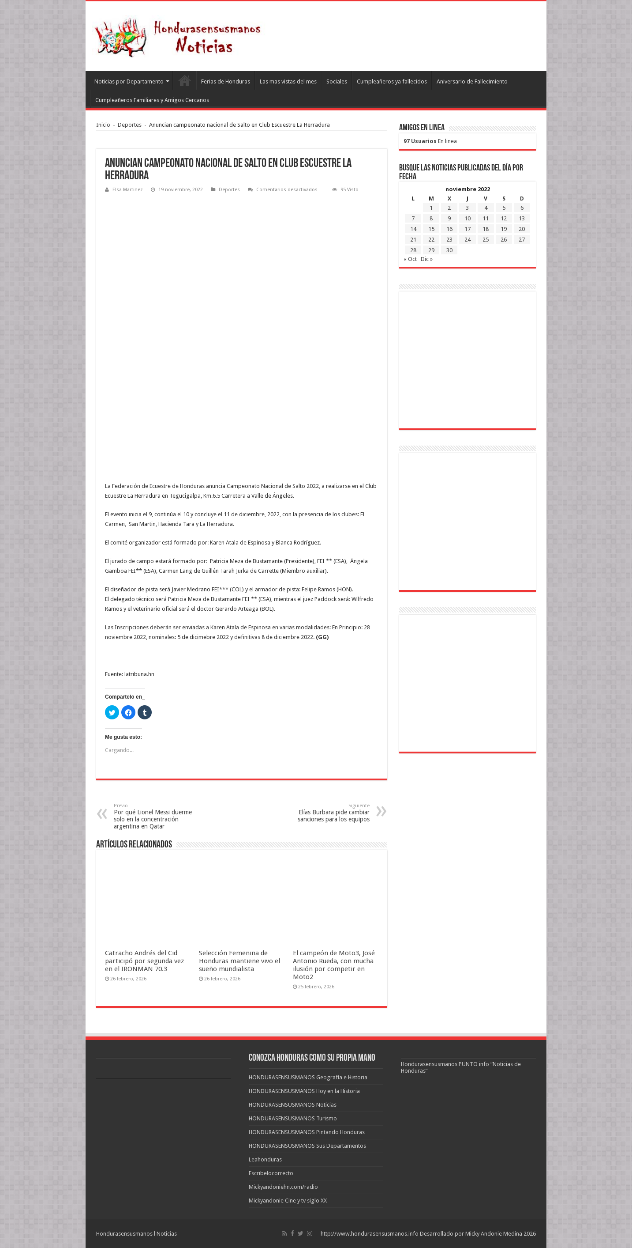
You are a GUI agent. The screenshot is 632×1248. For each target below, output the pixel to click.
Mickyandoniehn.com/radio (283, 1187)
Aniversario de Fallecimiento (472, 81)
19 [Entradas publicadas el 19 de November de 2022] (504, 229)
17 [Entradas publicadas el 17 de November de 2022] (467, 229)
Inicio (103, 124)
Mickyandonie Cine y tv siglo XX (288, 1200)
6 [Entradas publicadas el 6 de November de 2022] (522, 207)
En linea (430, 141)
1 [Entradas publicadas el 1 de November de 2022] (431, 207)
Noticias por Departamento (129, 81)
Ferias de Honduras (225, 81)
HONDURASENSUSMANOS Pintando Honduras (307, 1132)
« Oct (410, 259)
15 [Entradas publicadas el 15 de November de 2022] (431, 229)
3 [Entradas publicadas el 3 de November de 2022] (467, 207)
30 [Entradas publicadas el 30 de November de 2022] (449, 250)
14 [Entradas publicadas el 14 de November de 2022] (413, 229)
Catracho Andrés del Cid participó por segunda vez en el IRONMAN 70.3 (144, 961)
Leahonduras (265, 1159)
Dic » (427, 259)
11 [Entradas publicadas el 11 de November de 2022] (485, 218)
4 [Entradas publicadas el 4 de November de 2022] (485, 207)
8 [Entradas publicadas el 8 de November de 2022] (431, 218)
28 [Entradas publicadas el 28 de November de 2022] (413, 250)
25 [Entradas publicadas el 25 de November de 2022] (485, 239)
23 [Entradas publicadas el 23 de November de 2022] (449, 239)
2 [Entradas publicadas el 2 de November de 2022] (449, 207)
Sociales (336, 81)
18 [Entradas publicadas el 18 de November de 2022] (485, 229)
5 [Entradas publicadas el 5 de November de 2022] (503, 207)
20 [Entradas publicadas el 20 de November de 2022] (522, 229)
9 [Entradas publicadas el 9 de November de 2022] (449, 218)
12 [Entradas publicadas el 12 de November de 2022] (504, 218)
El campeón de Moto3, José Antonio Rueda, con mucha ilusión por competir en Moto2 (334, 965)
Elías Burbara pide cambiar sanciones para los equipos (324, 813)
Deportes (130, 124)
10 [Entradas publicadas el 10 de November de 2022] (467, 218)
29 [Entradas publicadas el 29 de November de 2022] (431, 250)
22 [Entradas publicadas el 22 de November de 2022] (431, 239)
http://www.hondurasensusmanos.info (370, 1233)
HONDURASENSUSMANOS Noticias (293, 1104)
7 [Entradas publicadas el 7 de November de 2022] (413, 218)
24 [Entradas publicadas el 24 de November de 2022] (467, 239)
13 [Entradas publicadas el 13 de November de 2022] (522, 218)
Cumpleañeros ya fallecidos (392, 81)
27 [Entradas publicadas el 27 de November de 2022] (522, 239)
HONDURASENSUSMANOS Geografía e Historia (308, 1077)
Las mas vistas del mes (288, 81)
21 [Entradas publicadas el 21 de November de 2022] (413, 239)
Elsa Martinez (127, 190)
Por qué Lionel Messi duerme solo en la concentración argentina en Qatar (159, 816)
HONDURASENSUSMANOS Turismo (293, 1118)
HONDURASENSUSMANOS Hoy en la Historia (304, 1091)
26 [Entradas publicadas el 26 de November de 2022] (504, 239)
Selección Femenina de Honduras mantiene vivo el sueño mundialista (239, 961)
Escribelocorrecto (271, 1173)
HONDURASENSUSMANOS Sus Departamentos (307, 1145)
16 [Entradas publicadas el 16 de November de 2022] (449, 229)
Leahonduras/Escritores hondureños (184, 80)
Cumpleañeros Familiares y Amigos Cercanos (152, 100)
